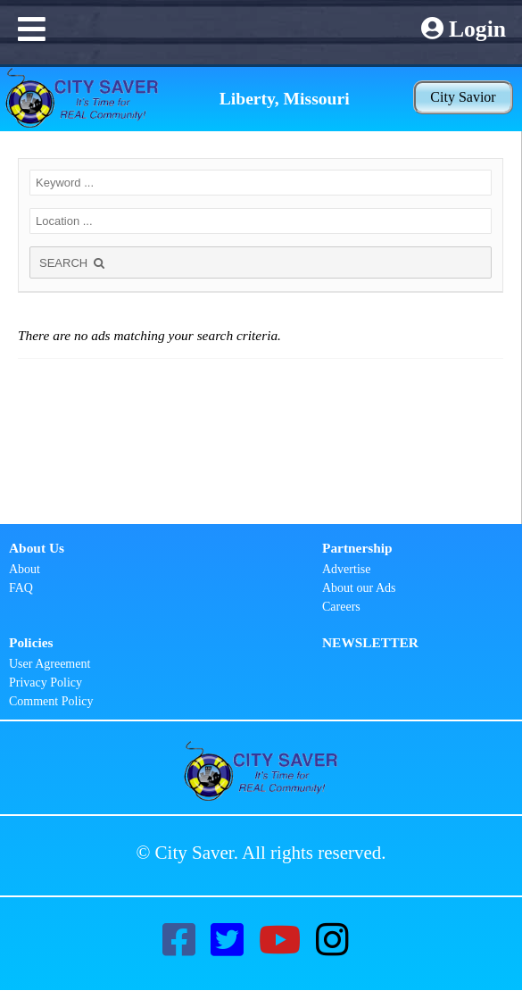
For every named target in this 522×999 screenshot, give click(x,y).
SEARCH (73, 263)
